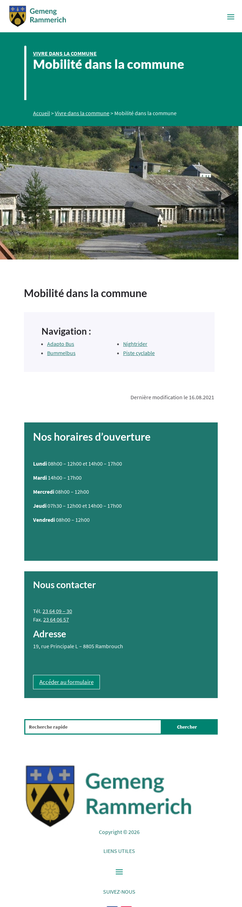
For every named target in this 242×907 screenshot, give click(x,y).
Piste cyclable (139, 352)
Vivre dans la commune (65, 53)
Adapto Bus (60, 343)
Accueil (41, 113)
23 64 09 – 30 (57, 610)
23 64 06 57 (56, 619)
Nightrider (135, 343)
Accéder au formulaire (66, 682)
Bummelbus (61, 352)
